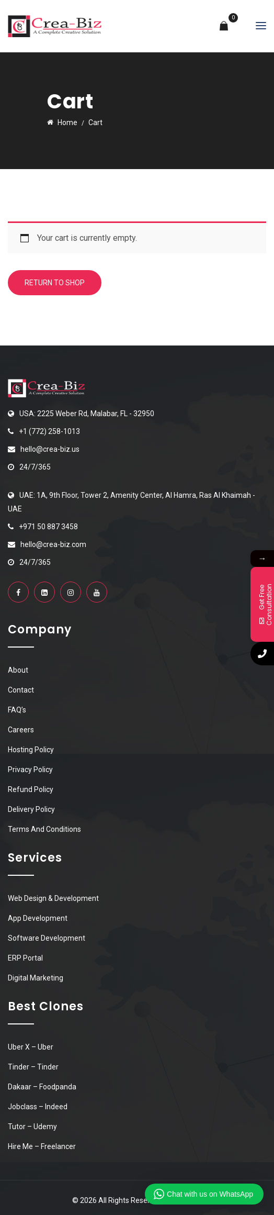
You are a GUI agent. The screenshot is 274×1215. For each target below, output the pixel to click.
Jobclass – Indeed (37, 1106)
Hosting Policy (31, 749)
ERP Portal (25, 958)
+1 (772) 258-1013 (49, 431)
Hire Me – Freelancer (42, 1146)
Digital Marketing (35, 978)
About (18, 670)
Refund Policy (30, 789)
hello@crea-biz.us (49, 449)
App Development (37, 918)
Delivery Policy (31, 809)
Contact (21, 690)
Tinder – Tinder (33, 1067)
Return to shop (55, 282)
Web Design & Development (53, 898)
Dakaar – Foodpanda (42, 1087)
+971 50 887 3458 (48, 526)
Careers (21, 730)
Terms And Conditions (44, 829)
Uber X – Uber (30, 1047)
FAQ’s (17, 710)
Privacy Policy (30, 769)
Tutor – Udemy (32, 1126)
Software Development (46, 938)
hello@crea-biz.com (53, 544)
